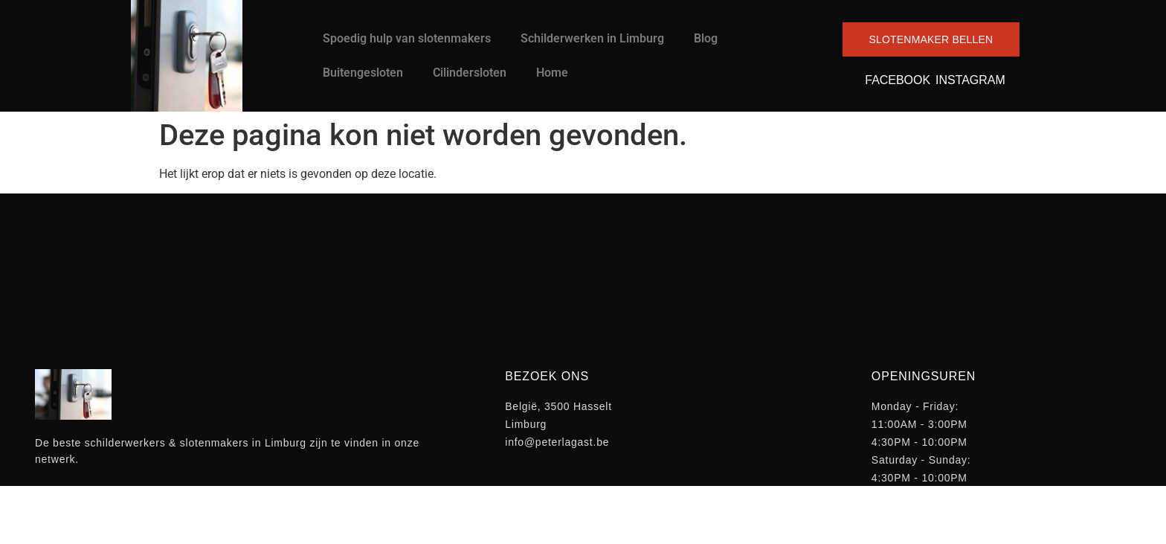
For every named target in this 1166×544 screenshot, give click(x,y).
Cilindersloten (469, 72)
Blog (706, 38)
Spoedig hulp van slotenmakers (407, 38)
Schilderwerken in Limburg (592, 38)
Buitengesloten (363, 72)
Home (552, 72)
